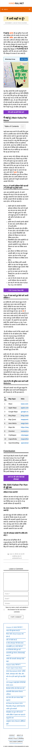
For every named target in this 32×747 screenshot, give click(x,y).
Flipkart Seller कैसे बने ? (13, 665)
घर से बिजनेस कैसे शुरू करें (13, 649)
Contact (12, 735)
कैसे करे (16, 554)
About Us (20, 735)
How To (12, 554)
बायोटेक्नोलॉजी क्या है (17, 558)
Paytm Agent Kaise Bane (14, 668)
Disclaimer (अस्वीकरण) (16, 741)
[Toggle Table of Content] (22, 126)
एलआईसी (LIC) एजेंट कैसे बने (14, 646)
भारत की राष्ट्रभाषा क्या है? (13, 630)
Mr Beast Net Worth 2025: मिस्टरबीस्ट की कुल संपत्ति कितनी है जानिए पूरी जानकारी (15, 706)
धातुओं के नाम (10, 718)
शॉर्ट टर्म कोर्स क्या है (11, 640)
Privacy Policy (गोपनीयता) (16, 738)
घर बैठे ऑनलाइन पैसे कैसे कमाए (14, 643)
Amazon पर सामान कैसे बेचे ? (14, 627)
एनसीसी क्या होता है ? (17, 556)
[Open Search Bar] (29, 9)
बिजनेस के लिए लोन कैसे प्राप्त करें (15, 688)
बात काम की (21, 554)
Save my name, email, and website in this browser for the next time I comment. (17, 610)
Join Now (24, 59)
